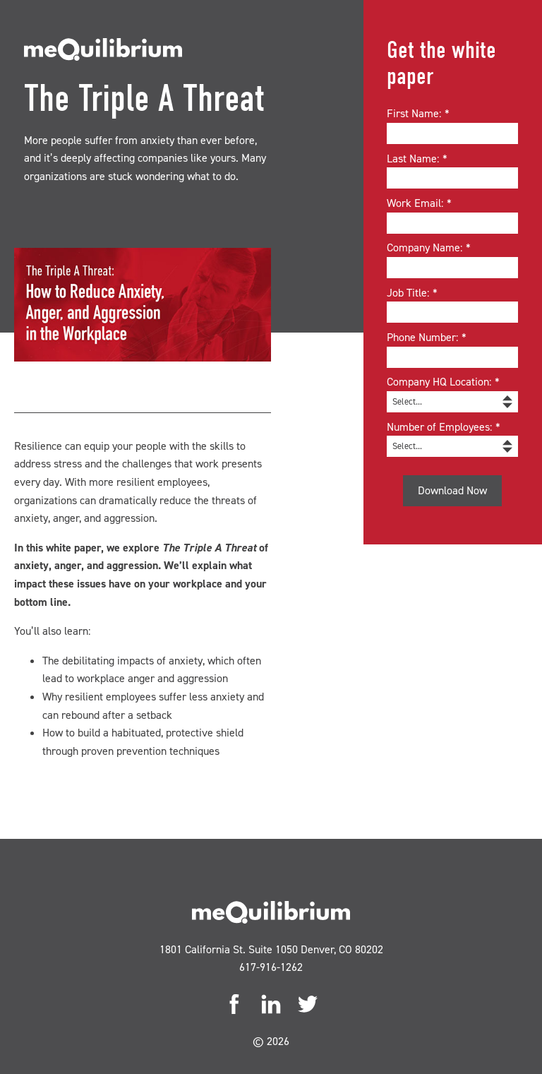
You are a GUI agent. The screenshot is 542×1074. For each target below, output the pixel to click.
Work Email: (421, 203)
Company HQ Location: (445, 382)
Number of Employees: (445, 427)
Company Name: (430, 248)
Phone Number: (428, 337)
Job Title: (414, 293)
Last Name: (419, 159)
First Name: (420, 114)
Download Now (452, 490)
